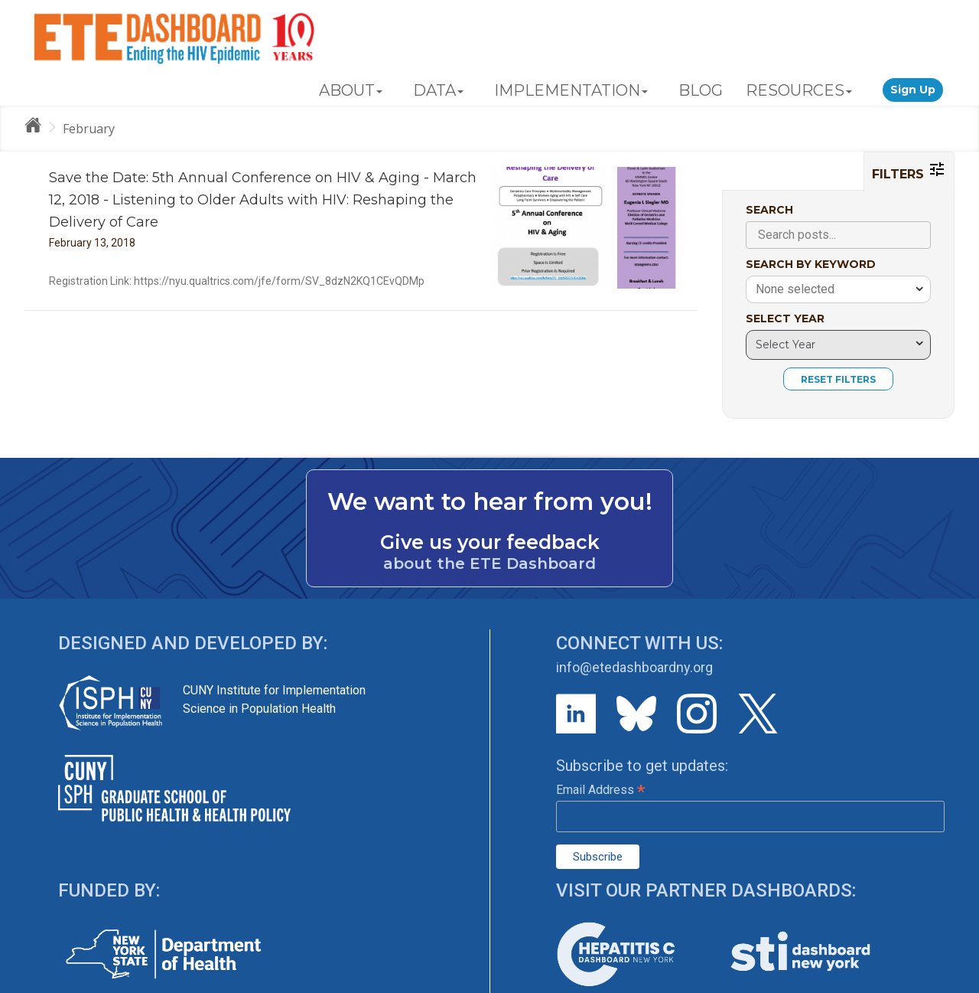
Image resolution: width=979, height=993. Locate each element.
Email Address (600, 790)
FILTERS (909, 170)
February (89, 128)
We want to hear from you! (489, 501)
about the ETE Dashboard (489, 563)
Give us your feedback (490, 542)
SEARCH (769, 210)
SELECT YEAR (785, 318)
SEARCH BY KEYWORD (811, 264)
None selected (795, 289)
